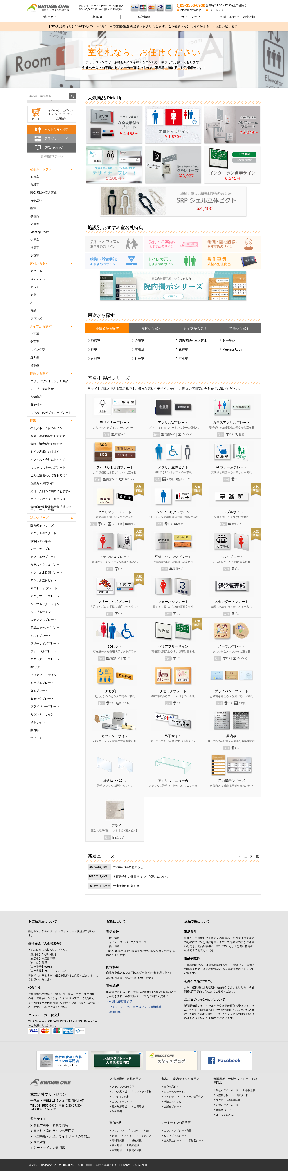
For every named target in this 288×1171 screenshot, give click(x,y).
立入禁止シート (172, 1140)
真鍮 (33, 310)
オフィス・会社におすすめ (47, 459)
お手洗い (36, 200)
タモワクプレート (42, 698)
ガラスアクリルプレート (46, 564)
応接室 (34, 176)
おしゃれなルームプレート (47, 467)
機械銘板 (137, 1140)
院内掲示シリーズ (42, 525)
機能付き (36, 404)
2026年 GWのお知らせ (128, 867)
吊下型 (34, 365)
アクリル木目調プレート (46, 572)
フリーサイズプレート (45, 643)
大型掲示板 (222, 1095)
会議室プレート (172, 1106)
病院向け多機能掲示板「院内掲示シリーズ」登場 (50, 508)
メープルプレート (42, 683)
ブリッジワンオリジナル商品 (49, 381)
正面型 (34, 334)
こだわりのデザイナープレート (50, 412)
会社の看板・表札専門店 (51, 1125)
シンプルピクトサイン (45, 604)
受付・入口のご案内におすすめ (50, 491)
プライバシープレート (45, 706)
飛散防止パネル (40, 541)
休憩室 (34, 239)
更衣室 (34, 255)
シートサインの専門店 (49, 1147)
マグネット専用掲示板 (228, 1100)
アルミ (34, 286)
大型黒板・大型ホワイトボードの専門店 (62, 1136)
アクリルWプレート (43, 556)
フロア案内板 (119, 1091)
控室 (33, 208)
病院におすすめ (172, 1101)
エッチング (145, 1135)
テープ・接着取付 (42, 389)
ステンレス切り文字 (123, 1086)
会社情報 (144, 17)
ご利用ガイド (50, 17)
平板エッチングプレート (46, 627)
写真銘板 (117, 1150)
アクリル (36, 271)
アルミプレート (40, 635)
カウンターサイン (42, 714)
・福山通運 (113, 1012)
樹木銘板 (117, 1145)
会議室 (34, 184)
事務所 (34, 216)
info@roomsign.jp (189, 10)
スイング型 (37, 349)
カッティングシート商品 (177, 1130)
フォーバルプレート (43, 651)
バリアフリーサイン (43, 675)
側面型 (34, 341)
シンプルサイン (40, 612)
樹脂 (33, 294)
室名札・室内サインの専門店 (54, 1131)
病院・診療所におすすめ (46, 444)
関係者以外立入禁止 (43, 192)
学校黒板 (250, 1090)
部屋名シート (196, 1140)
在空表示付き (171, 1086)
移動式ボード (223, 1110)
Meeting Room (40, 232)
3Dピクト (36, 667)
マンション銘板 (120, 1096)
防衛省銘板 (135, 1150)
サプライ (36, 738)
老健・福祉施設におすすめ (47, 436)
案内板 (34, 730)
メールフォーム (217, 10)
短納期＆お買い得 (42, 483)
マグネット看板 (142, 1091)
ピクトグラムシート (175, 1135)
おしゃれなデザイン (175, 1091)
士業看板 (139, 1106)
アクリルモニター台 (43, 533)
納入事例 (117, 1111)
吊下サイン (37, 722)
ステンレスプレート (43, 620)
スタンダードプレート (45, 659)
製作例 (97, 17)
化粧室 (34, 224)
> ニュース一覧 (249, 856)
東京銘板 (40, 1142)
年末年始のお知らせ (126, 885)
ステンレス (37, 279)
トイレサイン (171, 1096)
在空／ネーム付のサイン (46, 428)
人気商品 (36, 397)
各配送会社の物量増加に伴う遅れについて (141, 876)
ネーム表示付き (194, 1096)
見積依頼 (237, 17)
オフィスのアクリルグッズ (47, 499)
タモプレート (39, 690)
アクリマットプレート (45, 596)
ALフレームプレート (43, 588)
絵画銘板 (134, 1145)
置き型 (34, 357)
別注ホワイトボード (227, 1105)
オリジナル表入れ (226, 1115)
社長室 (34, 247)
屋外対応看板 (119, 1106)
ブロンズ (36, 318)
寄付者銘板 (118, 1140)
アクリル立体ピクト (43, 580)
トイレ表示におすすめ (45, 451)
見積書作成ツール (52, 156)
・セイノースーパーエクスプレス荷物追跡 (134, 1007)
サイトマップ (190, 17)
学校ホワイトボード (227, 1090)
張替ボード (242, 1095)
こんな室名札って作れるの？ (49, 475)
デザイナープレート (43, 549)
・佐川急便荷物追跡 (119, 1001)
